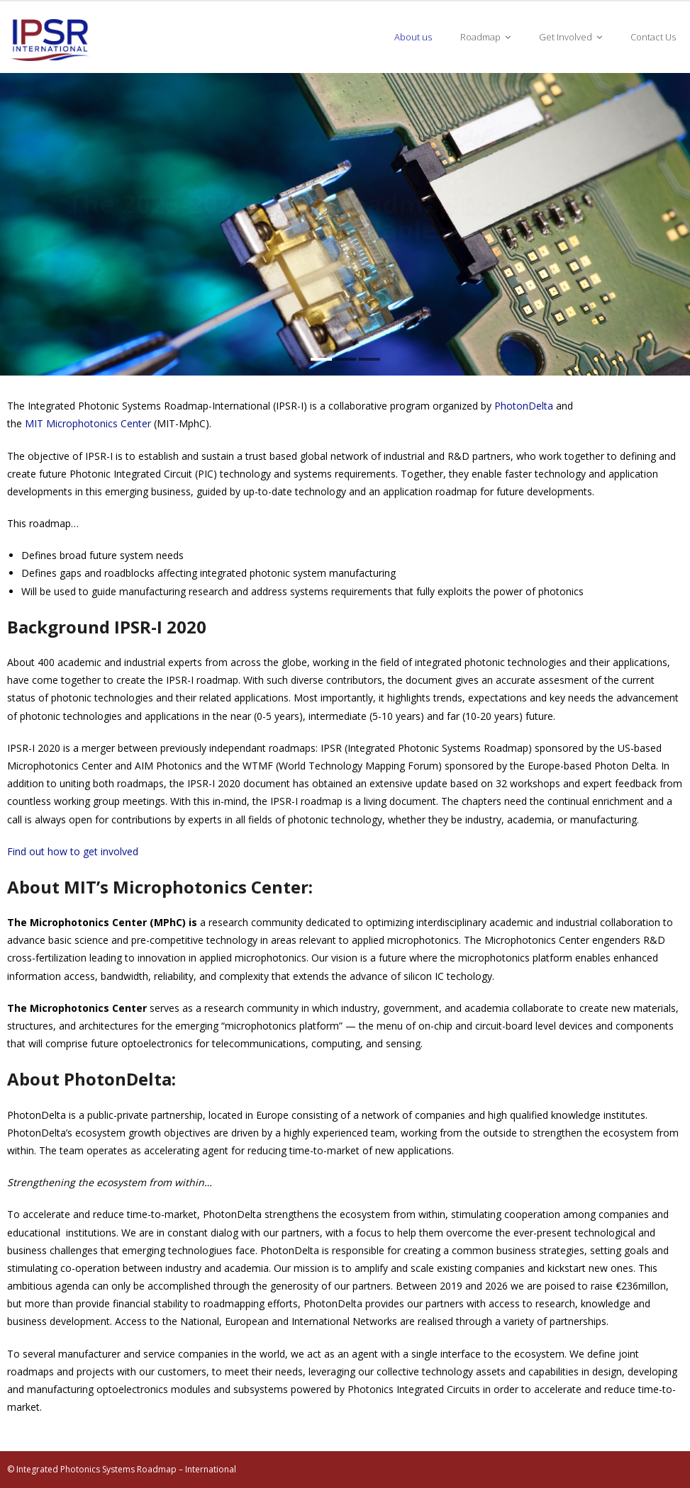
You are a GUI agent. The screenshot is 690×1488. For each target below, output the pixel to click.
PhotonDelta (523, 405)
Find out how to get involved (72, 851)
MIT (35, 423)
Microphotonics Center (98, 423)
